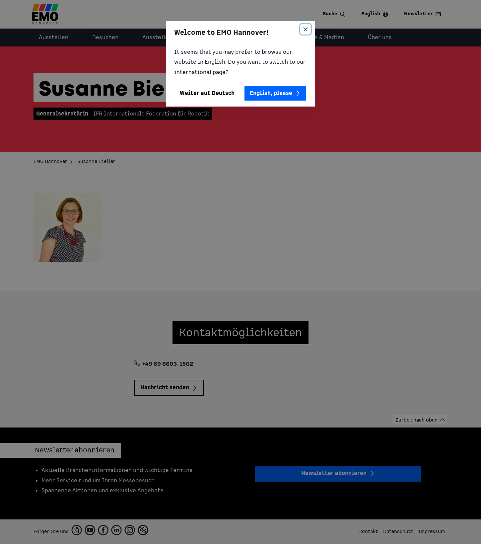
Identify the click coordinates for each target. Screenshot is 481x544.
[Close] (305, 29)
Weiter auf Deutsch (207, 93)
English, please (275, 93)
